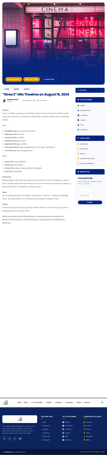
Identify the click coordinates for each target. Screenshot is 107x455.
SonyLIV (81, 120)
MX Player (82, 130)
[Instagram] (15, 439)
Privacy (87, 429)
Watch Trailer (14, 79)
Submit (90, 202)
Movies (81, 154)
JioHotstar (82, 115)
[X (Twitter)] (10, 439)
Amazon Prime (84, 110)
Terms (87, 433)
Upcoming (45, 433)
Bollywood (45, 426)
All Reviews (82, 144)
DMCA (87, 440)
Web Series (82, 149)
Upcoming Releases (85, 163)
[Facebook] (4, 439)
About (79, 402)
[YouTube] (20, 439)
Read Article (48, 79)
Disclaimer (88, 436)
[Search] (102, 403)
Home (19, 402)
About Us (88, 422)
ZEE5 (80, 125)
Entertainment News (85, 158)
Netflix (81, 106)
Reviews (44, 429)
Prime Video (67, 426)
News (43, 422)
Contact (87, 402)
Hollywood (45, 440)
